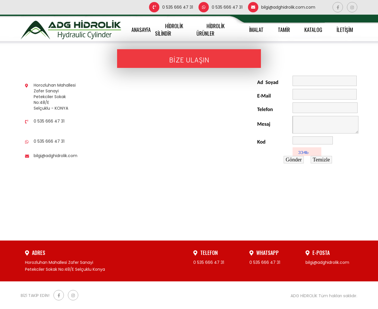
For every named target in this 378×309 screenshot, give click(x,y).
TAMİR (284, 29)
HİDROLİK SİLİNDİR (169, 29)
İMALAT (256, 29)
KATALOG (313, 29)
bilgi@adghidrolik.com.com (281, 7)
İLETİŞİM (345, 29)
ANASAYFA (141, 29)
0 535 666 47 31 (171, 7)
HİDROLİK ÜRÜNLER (210, 29)
